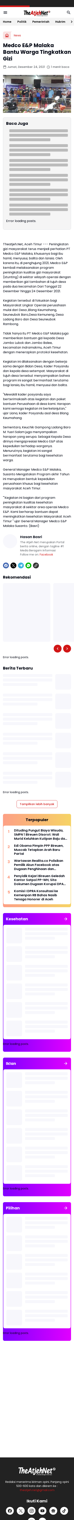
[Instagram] (32, 1511)
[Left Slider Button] (58, 649)
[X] (13, 565)
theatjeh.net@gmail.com (37, 1490)
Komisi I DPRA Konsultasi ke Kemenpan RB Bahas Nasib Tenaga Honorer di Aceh (36, 895)
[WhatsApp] (28, 565)
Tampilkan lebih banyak (37, 804)
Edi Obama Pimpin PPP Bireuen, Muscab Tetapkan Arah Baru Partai (39, 850)
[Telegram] (21, 565)
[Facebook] (6, 565)
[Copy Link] (36, 565)
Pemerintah (40, 22)
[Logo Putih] (37, 1470)
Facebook (46, 554)
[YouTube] (42, 1511)
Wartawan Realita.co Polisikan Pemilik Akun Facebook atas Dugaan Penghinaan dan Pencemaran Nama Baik (38, 865)
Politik (21, 22)
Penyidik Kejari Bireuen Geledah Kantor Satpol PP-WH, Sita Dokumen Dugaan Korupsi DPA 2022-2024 (39, 880)
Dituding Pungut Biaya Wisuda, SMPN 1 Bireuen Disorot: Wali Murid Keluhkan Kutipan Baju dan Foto (40, 835)
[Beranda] (7, 35)
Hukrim (60, 22)
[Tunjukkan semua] (65, 919)
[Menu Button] (5, 12)
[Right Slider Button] (70, 22)
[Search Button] (69, 12)
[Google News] (53, 1511)
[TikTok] (64, 1511)
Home (7, 22)
